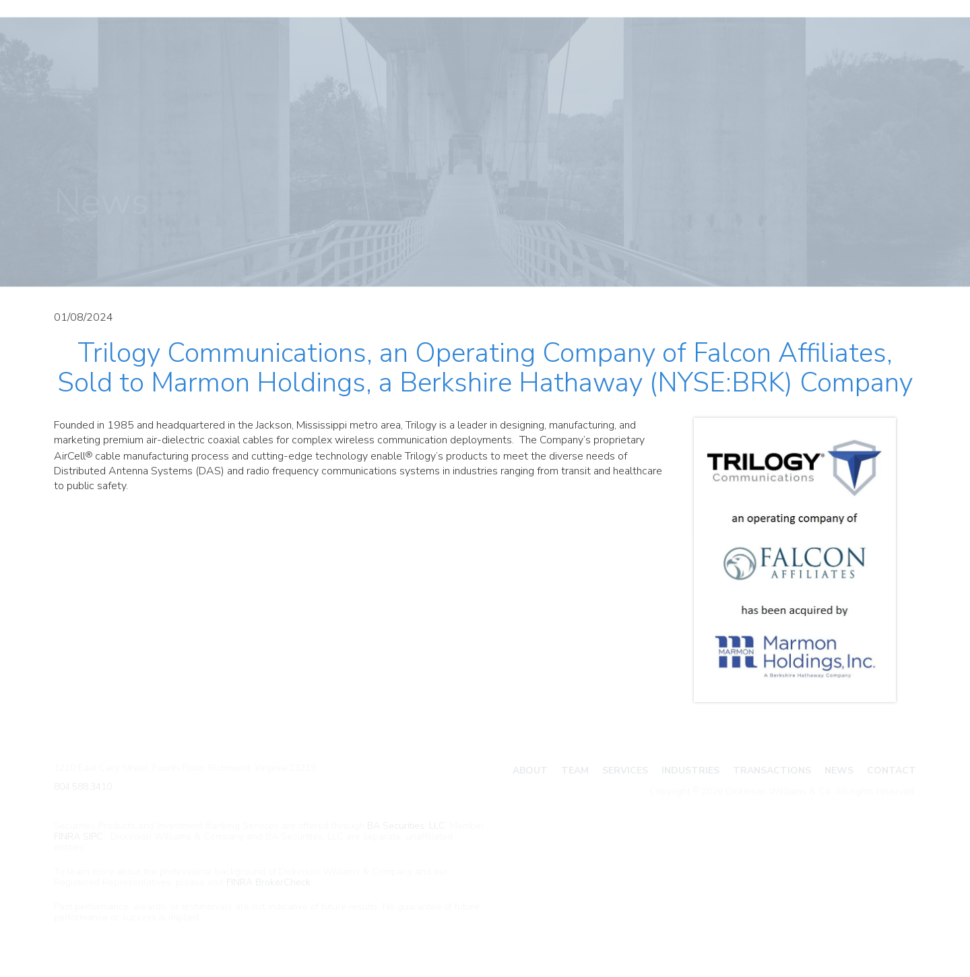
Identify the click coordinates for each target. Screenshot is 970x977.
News (839, 770)
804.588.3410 (83, 787)
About (530, 770)
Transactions (772, 770)
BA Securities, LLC (406, 825)
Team (575, 770)
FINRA (67, 836)
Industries (690, 770)
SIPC (93, 836)
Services (625, 770)
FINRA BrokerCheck (268, 882)
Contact (891, 770)
